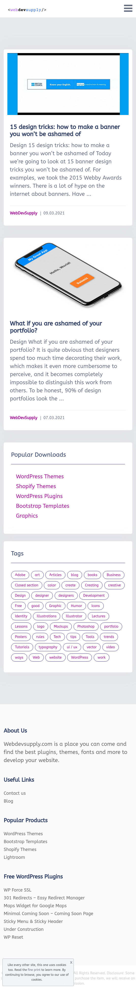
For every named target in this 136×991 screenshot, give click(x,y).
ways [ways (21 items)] (19, 657)
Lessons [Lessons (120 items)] (21, 626)
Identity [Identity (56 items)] (21, 616)
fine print (34, 970)
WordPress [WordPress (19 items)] (79, 657)
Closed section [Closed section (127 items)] (26, 585)
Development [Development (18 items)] (94, 596)
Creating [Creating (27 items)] (92, 585)
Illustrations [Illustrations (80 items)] (47, 616)
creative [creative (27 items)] (114, 585)
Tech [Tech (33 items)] (57, 637)
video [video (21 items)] (110, 647)
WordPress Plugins (39, 496)
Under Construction (24, 929)
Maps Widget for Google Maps (35, 905)
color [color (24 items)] (52, 585)
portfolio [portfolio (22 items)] (111, 626)
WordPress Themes (40, 476)
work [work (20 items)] (102, 657)
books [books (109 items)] (92, 575)
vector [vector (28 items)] (92, 647)
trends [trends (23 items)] (109, 637)
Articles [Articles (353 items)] (55, 575)
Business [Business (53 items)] (114, 575)
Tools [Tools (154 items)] (90, 637)
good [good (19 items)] (35, 606)
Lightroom (14, 857)
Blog (8, 801)
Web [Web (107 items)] (36, 657)
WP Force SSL (17, 890)
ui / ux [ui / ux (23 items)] (72, 647)
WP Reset (13, 937)
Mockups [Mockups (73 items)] (61, 626)
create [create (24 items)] (70, 585)
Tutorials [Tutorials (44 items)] (22, 647)
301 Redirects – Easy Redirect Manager (44, 898)
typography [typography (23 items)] (48, 647)
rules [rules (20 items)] (40, 637)
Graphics (27, 516)
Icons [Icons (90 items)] (95, 606)
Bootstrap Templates (42, 506)
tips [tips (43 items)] (73, 637)
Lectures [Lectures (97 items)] (98, 616)
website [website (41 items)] (55, 657)
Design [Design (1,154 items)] (20, 596)
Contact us (15, 793)
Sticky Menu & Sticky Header (33, 921)
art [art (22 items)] (37, 575)
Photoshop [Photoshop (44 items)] (86, 626)
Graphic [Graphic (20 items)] (55, 606)
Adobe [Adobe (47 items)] (20, 575)
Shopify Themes (36, 486)
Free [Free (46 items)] (18, 606)
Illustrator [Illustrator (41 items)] (74, 616)
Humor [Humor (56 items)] (76, 606)
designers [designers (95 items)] (66, 596)
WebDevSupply (23, 213)
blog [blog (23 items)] (74, 575)
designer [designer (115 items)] (42, 596)
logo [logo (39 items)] (41, 626)
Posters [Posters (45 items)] (21, 637)
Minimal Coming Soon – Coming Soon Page (48, 913)
